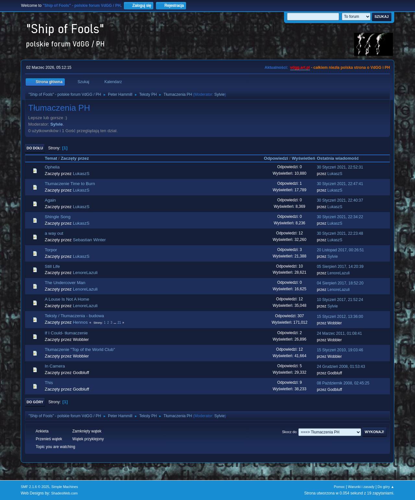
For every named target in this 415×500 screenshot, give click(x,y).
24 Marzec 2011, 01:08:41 (339, 333)
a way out (54, 233)
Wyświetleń (303, 158)
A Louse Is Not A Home (67, 299)
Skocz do (289, 432)
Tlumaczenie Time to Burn (70, 183)
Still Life (52, 266)
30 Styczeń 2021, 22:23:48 (340, 233)
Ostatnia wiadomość (341, 158)
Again (50, 200)
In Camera (55, 366)
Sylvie (219, 94)
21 (119, 322)
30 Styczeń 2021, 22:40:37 (340, 200)
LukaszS (81, 173)
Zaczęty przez (75, 158)
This (49, 382)
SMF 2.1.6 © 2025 (35, 487)
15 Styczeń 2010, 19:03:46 (340, 350)
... (115, 322)
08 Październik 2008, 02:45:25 (343, 383)
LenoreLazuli (85, 272)
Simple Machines (64, 487)
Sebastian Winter (89, 239)
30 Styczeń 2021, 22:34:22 (340, 217)
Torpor (51, 249)
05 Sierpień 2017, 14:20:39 (340, 266)
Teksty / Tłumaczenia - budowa (74, 315)
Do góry (35, 402)
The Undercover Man (65, 282)
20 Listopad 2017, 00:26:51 (340, 250)
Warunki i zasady (361, 487)
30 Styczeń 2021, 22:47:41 (340, 183)
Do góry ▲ (386, 487)
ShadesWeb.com (64, 493)
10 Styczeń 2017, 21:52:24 (340, 299)
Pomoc (339, 487)
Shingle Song (57, 216)
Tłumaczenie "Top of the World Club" (80, 349)
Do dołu (35, 148)
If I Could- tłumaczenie (66, 333)
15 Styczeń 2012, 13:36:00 (340, 316)
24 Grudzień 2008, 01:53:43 (341, 366)
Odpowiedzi (276, 158)
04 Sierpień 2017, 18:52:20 (340, 283)
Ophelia (52, 167)
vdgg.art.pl (300, 67)
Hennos (80, 322)
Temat (51, 158)
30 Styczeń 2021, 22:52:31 (340, 167)
